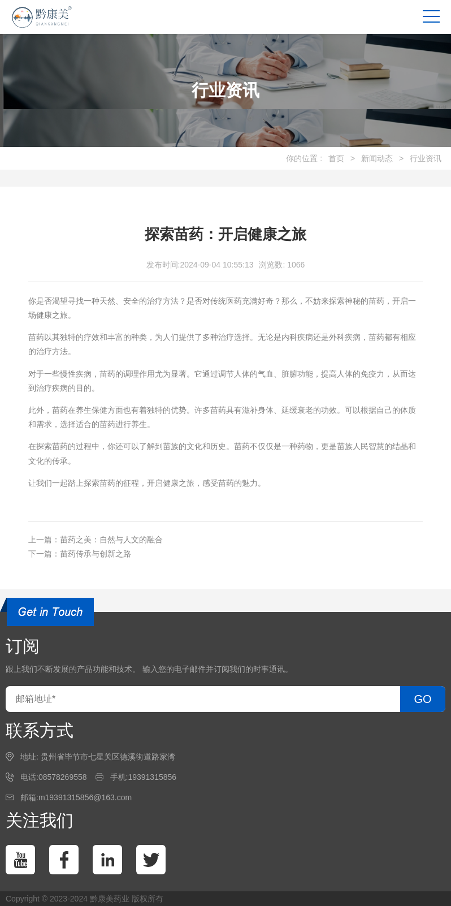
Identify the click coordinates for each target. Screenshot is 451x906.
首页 (336, 158)
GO (422, 699)
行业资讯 (425, 158)
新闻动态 (377, 158)
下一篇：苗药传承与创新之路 (79, 553)
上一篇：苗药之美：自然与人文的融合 (95, 539)
